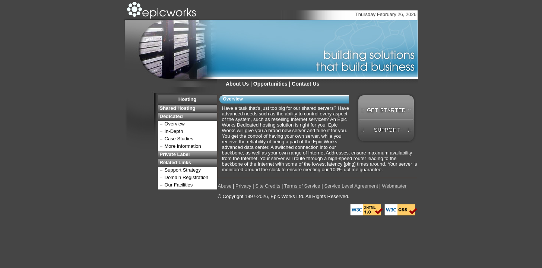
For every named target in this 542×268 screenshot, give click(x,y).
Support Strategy (183, 170)
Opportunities (270, 84)
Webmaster (394, 186)
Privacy (243, 186)
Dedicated (171, 116)
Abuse (225, 186)
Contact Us (305, 84)
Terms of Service (302, 186)
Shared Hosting (178, 108)
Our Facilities (179, 185)
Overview (175, 124)
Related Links (175, 162)
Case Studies (179, 138)
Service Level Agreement (351, 186)
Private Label (175, 154)
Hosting (187, 99)
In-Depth (174, 131)
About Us (237, 84)
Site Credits (267, 186)
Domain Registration (187, 177)
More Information (183, 146)
